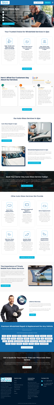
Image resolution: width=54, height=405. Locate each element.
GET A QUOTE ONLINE (9, 23)
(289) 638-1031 (38, 2)
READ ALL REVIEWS (27, 109)
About (15, 382)
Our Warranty (17, 389)
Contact (15, 393)
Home (15, 380)
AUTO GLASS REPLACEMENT (34, 162)
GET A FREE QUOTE (27, 68)
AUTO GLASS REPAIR (6, 140)
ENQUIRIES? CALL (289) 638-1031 (27, 257)
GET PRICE (32, 314)
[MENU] (52, 2)
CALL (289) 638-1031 (28, 185)
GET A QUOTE (27, 367)
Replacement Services (18, 384)
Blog (15, 391)
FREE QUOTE (47, 2)
